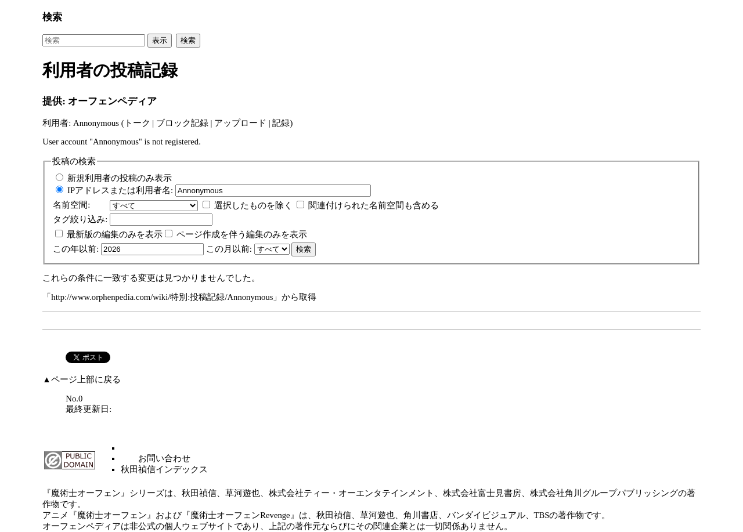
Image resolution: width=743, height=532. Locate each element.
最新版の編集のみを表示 (115, 234)
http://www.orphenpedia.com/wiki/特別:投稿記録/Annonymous (162, 297)
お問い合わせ (164, 458)
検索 (52, 17)
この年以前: (76, 249)
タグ (61, 219)
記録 (281, 123)
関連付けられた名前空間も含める (373, 205)
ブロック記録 (182, 123)
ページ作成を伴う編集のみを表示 (241, 234)
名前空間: (71, 204)
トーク (137, 123)
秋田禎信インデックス (164, 469)
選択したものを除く (253, 205)
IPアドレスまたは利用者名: (120, 190)
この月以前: (229, 249)
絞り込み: (80, 219)
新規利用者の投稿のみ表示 (119, 178)
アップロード (240, 123)
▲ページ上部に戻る (81, 379)
